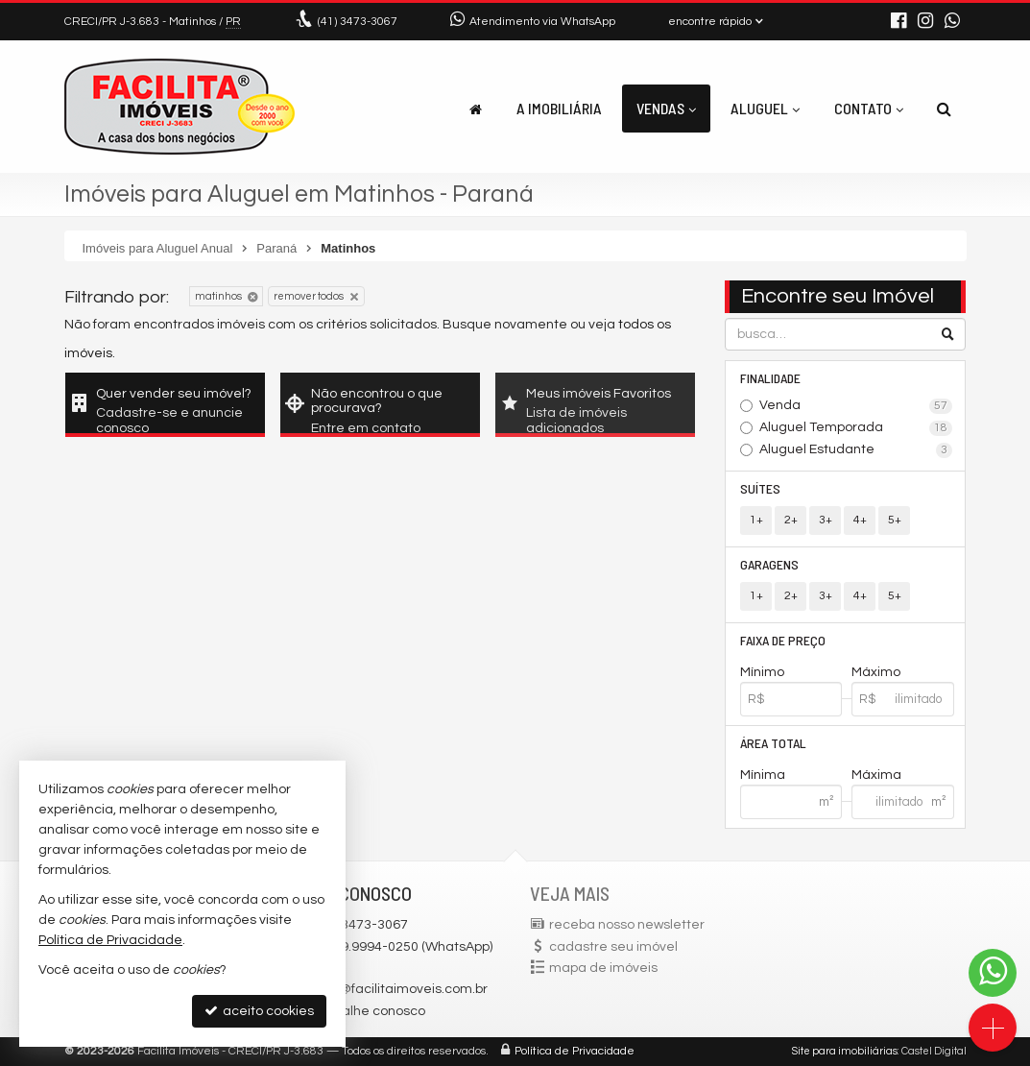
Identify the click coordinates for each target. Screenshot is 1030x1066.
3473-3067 (357, 21)
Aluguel (765, 108)
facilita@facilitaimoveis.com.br (392, 989)
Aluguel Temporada (855, 428)
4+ (860, 520)
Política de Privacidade (575, 1051)
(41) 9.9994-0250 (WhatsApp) (404, 947)
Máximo (875, 672)
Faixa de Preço (783, 640)
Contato (868, 108)
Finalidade (770, 378)
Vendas (666, 108)
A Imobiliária (559, 108)
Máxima (876, 775)
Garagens (769, 564)
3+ (825, 520)
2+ (791, 520)
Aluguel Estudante (855, 450)
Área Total (773, 743)
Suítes (760, 488)
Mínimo (762, 672)
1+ (756, 520)
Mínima (762, 775)
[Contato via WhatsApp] (993, 973)
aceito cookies (259, 1011)
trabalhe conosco (370, 1011)
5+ (894, 520)
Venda (855, 406)
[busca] (944, 109)
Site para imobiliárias (845, 1051)
